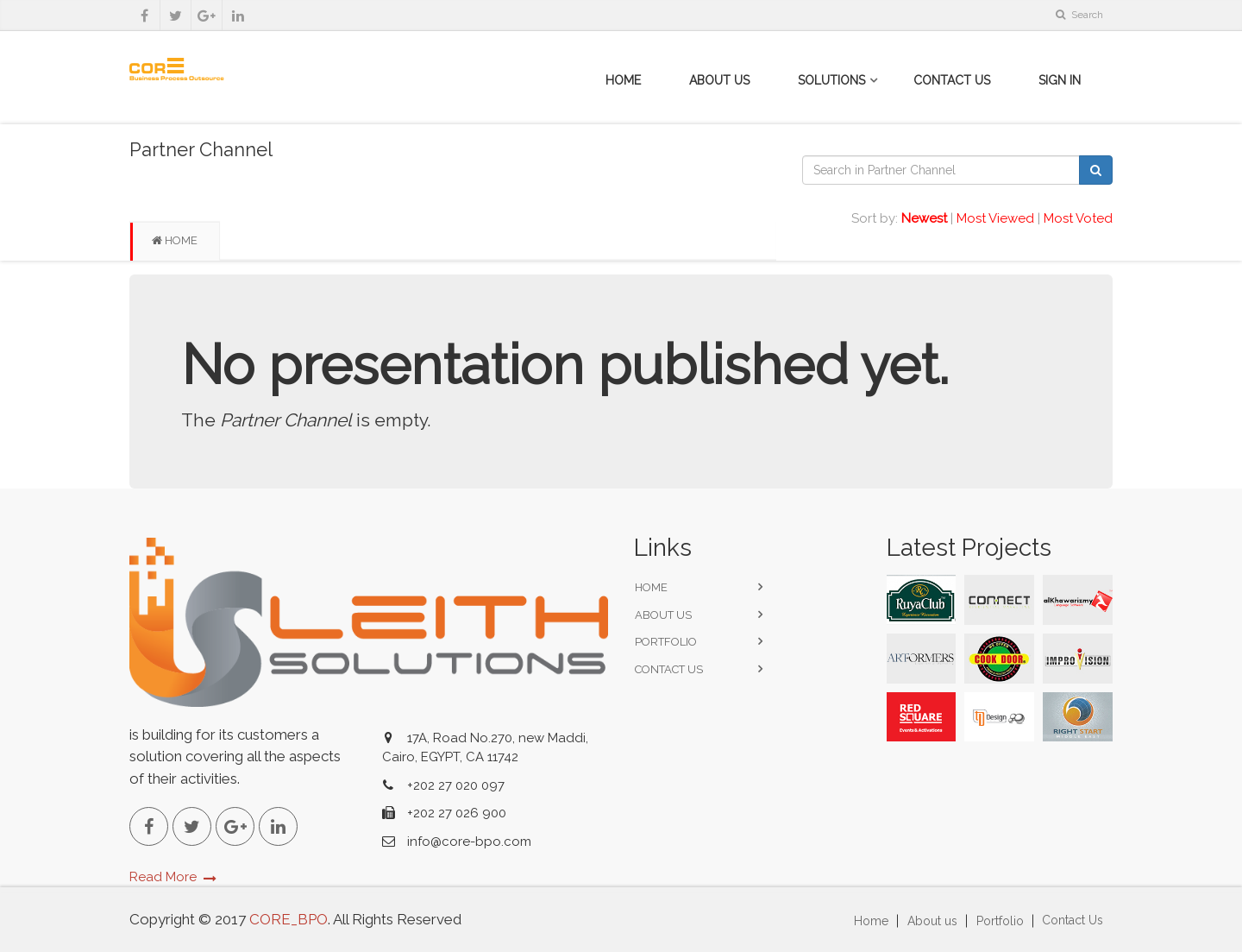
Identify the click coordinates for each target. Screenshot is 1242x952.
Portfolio (666, 641)
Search (1079, 15)
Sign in (1059, 80)
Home (623, 80)
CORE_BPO (287, 919)
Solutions (831, 80)
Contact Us (951, 80)
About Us (719, 80)
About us (663, 614)
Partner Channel (201, 149)
